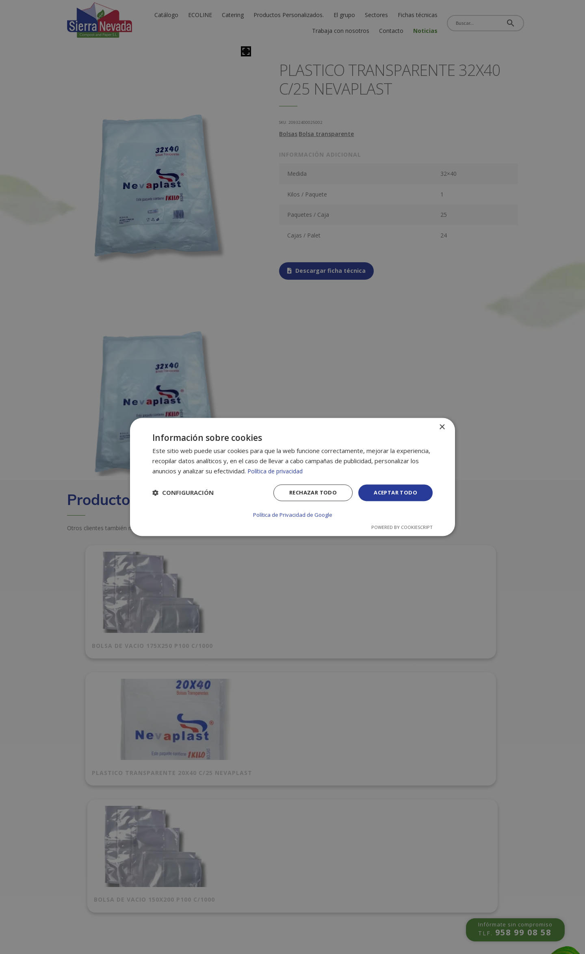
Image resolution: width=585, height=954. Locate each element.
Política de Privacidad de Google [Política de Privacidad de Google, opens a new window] (292, 514)
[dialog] (292, 476)
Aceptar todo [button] (393, 493)
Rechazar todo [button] (307, 493)
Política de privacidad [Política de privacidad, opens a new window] (276, 471)
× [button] (442, 428)
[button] (183, 493)
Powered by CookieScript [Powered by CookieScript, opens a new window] (402, 527)
